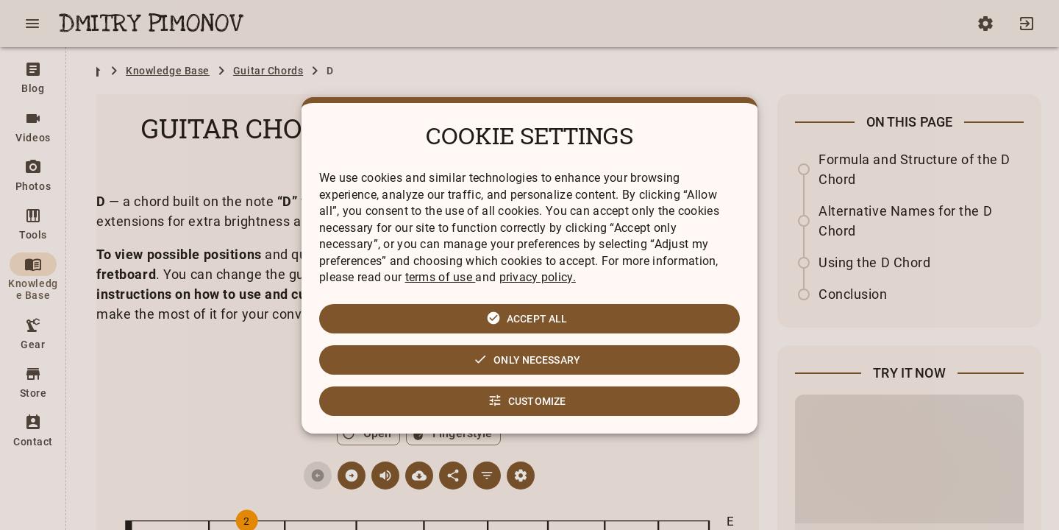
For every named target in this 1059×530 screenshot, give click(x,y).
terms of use (440, 277)
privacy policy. (537, 277)
